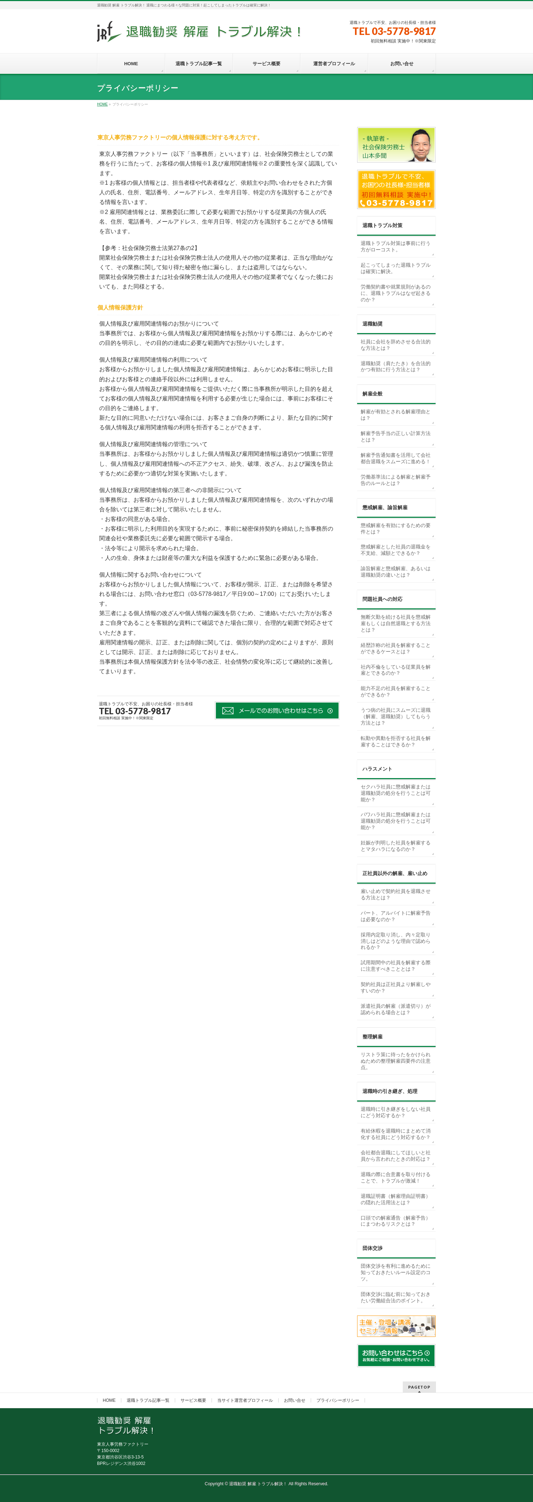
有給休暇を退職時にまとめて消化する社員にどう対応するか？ (396, 1134)
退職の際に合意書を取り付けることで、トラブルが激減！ (396, 1177)
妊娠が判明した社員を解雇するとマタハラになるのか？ (396, 846)
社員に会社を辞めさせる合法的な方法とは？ (396, 345)
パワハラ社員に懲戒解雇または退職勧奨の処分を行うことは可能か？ (396, 821)
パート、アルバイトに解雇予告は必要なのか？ (396, 916)
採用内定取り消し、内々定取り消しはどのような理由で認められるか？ (396, 941)
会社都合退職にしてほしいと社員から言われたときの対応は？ (396, 1156)
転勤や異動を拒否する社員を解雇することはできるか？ (396, 741)
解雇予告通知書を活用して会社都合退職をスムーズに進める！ (396, 458)
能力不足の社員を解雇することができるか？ (396, 691)
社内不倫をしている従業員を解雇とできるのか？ (396, 670)
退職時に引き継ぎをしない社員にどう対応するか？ (396, 1112)
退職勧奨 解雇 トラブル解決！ (258, 1483)
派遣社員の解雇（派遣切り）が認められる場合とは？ (396, 1009)
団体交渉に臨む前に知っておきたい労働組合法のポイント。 (396, 1297)
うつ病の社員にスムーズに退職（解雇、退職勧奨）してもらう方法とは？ (396, 716)
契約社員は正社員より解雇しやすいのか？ (396, 987)
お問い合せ (294, 1400)
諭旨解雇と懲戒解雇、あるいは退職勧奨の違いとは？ (396, 572)
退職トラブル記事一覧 (148, 1400)
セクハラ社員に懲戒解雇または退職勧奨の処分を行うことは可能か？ (396, 793)
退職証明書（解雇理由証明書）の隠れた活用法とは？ (396, 1199)
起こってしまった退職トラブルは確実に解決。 (396, 268)
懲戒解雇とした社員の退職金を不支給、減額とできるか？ (396, 550)
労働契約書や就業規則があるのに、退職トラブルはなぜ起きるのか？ (396, 293)
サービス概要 (193, 1400)
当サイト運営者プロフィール (245, 1400)
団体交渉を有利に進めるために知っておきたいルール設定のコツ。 (396, 1272)
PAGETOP (419, 1387)
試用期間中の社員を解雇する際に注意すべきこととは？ (396, 966)
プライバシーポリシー (337, 1400)
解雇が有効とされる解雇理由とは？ (396, 415)
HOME (109, 1400)
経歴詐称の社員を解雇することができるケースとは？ (396, 648)
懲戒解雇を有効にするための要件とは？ (396, 528)
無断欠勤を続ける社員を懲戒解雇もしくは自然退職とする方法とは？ (396, 623)
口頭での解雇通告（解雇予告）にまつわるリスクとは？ (396, 1221)
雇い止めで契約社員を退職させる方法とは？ (396, 894)
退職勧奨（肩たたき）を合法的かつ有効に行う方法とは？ (396, 367)
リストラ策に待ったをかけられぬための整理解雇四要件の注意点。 (396, 1061)
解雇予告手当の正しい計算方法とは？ (396, 436)
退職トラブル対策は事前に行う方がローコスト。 (396, 246)
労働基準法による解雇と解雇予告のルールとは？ (396, 480)
